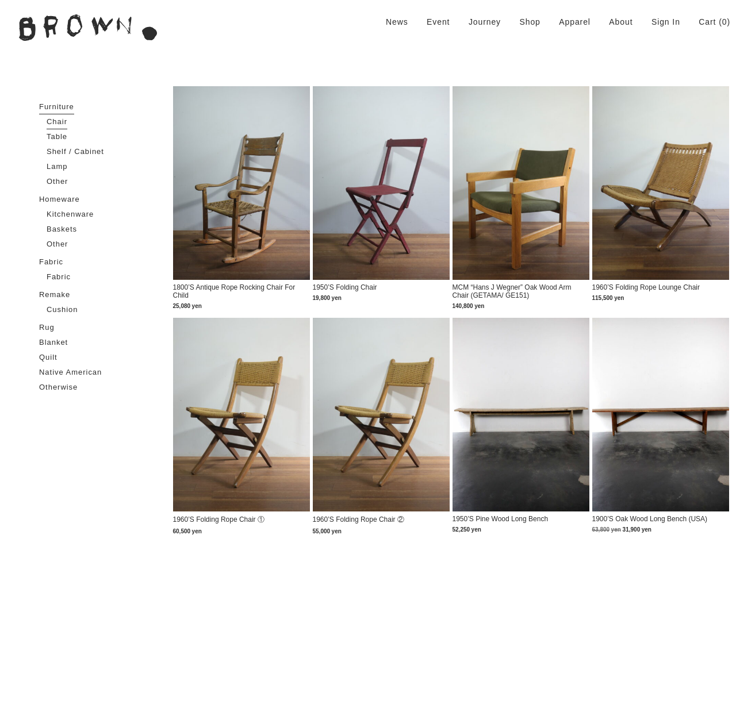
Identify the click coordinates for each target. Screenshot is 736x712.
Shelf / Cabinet (75, 151)
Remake (54, 294)
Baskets (62, 229)
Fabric (51, 261)
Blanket (53, 342)
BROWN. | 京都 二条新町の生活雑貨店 (88, 27)
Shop (529, 21)
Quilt (48, 357)
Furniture (56, 106)
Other (57, 181)
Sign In (665, 21)
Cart (707, 21)
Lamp (57, 166)
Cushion (62, 309)
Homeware (59, 199)
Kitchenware (70, 214)
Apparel (575, 21)
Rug (47, 327)
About (620, 21)
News (397, 21)
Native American (70, 372)
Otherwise (58, 387)
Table (57, 136)
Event (438, 21)
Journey (485, 21)
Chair (57, 121)
